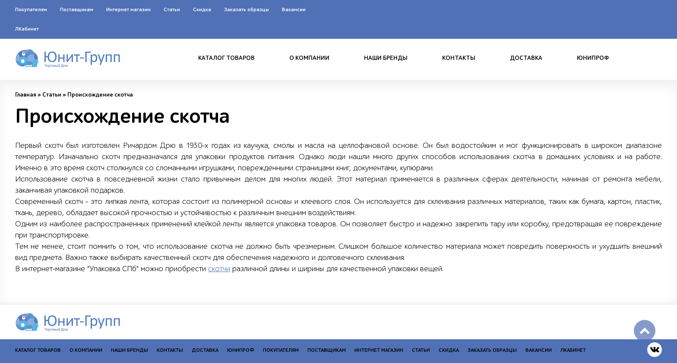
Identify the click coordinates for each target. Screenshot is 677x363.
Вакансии (294, 9)
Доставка (526, 58)
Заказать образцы (246, 9)
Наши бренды (386, 58)
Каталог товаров (226, 58)
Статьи (172, 9)
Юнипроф (593, 58)
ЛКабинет (27, 29)
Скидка (202, 9)
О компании (309, 58)
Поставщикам (76, 9)
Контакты (458, 58)
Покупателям (31, 9)
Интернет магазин (128, 9)
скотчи (219, 268)
